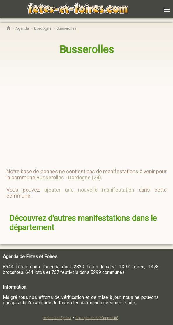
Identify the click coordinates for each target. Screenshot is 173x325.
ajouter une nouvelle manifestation (89, 190)
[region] (81, 109)
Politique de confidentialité (96, 318)
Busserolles (86, 50)
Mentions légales (57, 318)
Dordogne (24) (84, 177)
